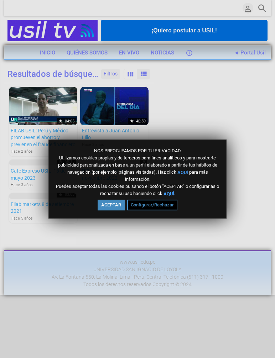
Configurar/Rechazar (152, 204)
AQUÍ (182, 172)
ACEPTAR (111, 204)
